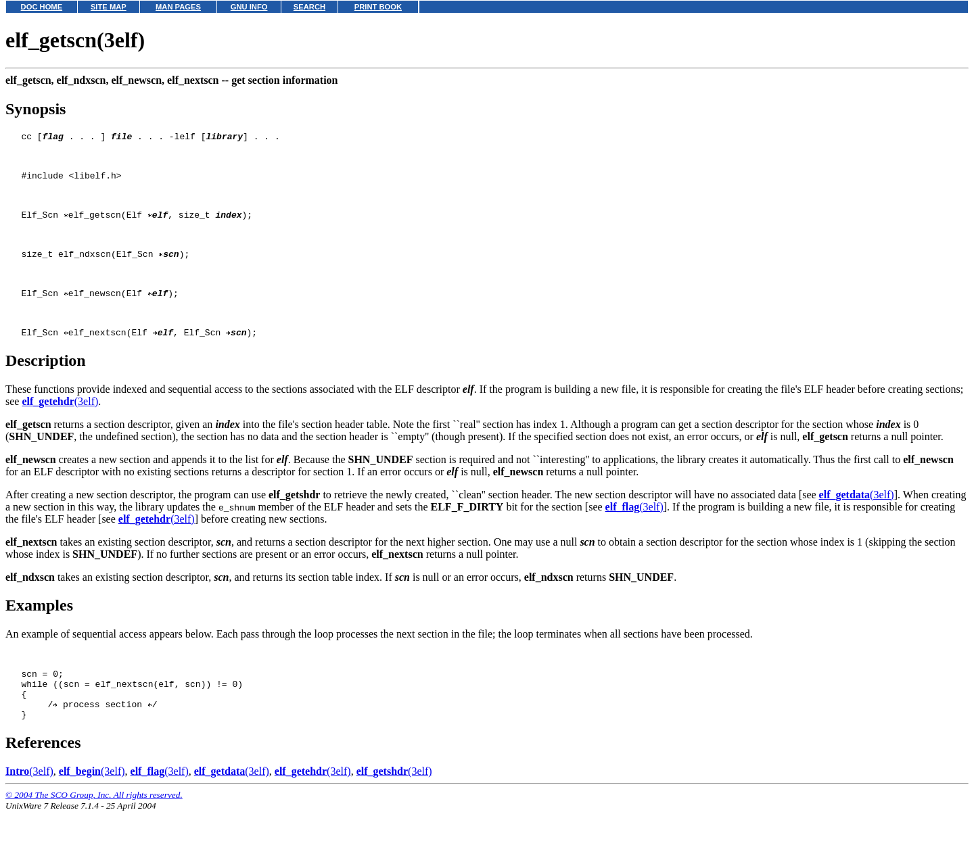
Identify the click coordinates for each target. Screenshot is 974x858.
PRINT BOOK (378, 7)
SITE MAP (108, 7)
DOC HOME (42, 7)
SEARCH (309, 7)
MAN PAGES (178, 7)
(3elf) (60, 433)
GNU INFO (249, 7)
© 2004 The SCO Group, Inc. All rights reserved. (94, 841)
